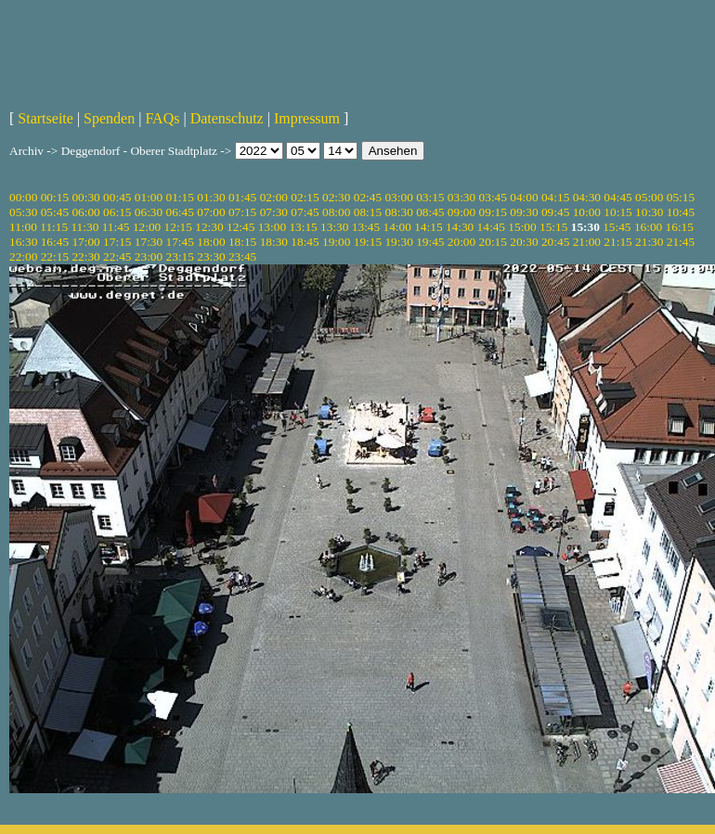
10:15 (617, 212)
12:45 (240, 227)
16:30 (23, 242)
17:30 (148, 242)
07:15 (242, 212)
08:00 (336, 212)
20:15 (493, 242)
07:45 (304, 212)
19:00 (336, 242)
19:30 (398, 242)
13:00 (272, 227)
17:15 (117, 242)
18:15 (242, 242)
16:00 (648, 227)
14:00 (397, 227)
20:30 (524, 242)
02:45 (368, 197)
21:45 (681, 242)
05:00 (649, 197)
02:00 (274, 197)
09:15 (493, 212)
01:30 (211, 197)
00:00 (23, 197)
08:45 (430, 212)
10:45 (681, 212)
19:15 (368, 242)
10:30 (649, 212)
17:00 (85, 242)
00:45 (117, 197)
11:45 (116, 227)
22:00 (23, 256)
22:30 (85, 256)
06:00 (85, 212)
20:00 (461, 242)
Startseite (45, 118)
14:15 (428, 227)
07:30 (274, 212)
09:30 (524, 212)
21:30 (649, 242)
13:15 (303, 227)
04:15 (555, 197)
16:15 (680, 227)
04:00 (524, 197)
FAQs (162, 118)
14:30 (460, 227)
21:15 (617, 242)
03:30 (461, 197)
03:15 (430, 197)
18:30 (274, 242)
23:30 (211, 256)
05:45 (55, 212)
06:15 (117, 212)
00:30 (85, 197)
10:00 (587, 212)
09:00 (461, 212)
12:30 (209, 227)
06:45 (180, 212)
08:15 (368, 212)
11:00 (23, 227)
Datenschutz (227, 118)
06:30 (148, 212)
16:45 (55, 242)
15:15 (553, 227)
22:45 (117, 256)
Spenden (109, 118)
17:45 (180, 242)
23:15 (180, 256)
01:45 (242, 197)
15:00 (522, 227)
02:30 (336, 197)
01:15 (180, 197)
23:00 (148, 256)
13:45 (366, 227)
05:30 (23, 212)
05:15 (681, 197)
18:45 (304, 242)
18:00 (211, 242)
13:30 (334, 227)
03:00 (398, 197)
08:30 (398, 212)
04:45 (617, 197)
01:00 (148, 197)
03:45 (493, 197)
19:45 (430, 242)
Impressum (307, 118)
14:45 (491, 227)
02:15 (304, 197)
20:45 (555, 242)
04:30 (587, 197)
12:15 (178, 227)
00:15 (55, 197)
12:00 (147, 227)
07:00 (211, 212)
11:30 (84, 227)
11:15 (54, 227)
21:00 (587, 242)
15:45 (616, 227)
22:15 (55, 256)
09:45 (555, 212)
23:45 (242, 256)
